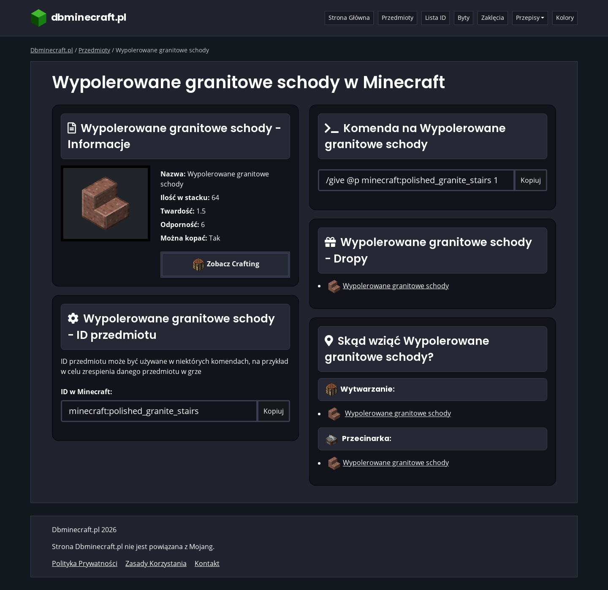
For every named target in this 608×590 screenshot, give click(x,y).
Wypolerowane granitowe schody (396, 285)
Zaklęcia (492, 18)
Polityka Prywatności (84, 563)
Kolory (565, 18)
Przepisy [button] (528, 18)
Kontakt (207, 563)
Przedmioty (397, 18)
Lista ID (435, 18)
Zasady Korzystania (156, 563)
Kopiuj (273, 411)
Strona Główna (349, 18)
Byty (464, 18)
